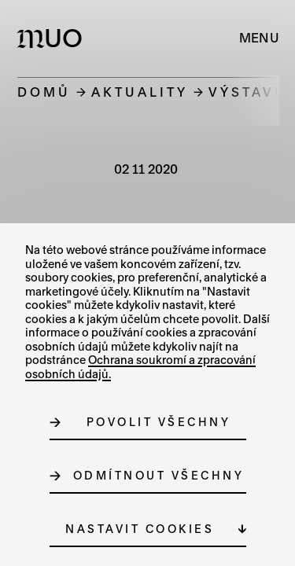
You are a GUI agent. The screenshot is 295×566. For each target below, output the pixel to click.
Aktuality (139, 91)
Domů (44, 91)
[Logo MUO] (53, 37)
